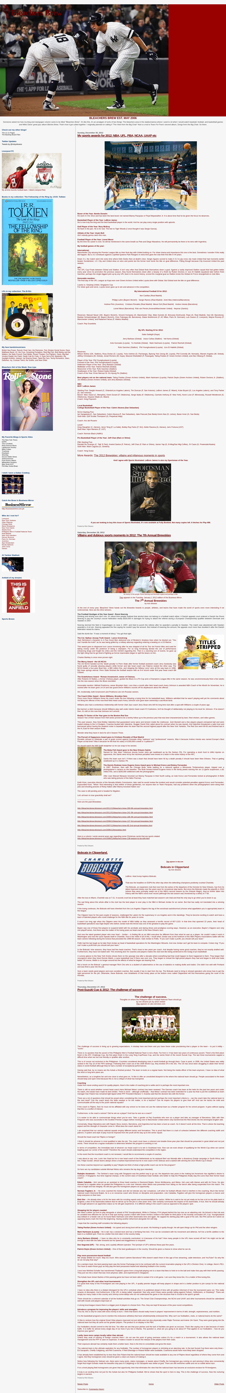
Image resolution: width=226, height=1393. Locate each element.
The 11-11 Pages (8, 133)
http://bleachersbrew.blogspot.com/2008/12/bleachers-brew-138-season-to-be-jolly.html (113, 838)
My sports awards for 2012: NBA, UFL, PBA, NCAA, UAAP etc (116, 135)
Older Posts (219, 1384)
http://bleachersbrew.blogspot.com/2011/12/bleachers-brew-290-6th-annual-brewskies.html (115, 808)
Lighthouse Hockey (9, 447)
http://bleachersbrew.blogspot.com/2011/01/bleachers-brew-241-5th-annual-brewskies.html (115, 812)
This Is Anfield (7, 444)
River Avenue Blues (9, 445)
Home (151, 1384)
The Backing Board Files (11, 135)
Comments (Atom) (96, 1389)
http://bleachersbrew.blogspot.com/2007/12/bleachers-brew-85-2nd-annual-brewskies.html (114, 825)
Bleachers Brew (36, 12)
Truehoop (5, 451)
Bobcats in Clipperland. (92, 852)
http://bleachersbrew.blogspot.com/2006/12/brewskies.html (101, 830)
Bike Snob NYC (8, 464)
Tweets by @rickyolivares (12, 144)
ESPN (4, 442)
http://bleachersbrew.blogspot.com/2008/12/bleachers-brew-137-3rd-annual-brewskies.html (115, 821)
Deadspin (5, 453)
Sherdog (5, 455)
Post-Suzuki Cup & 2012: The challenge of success (110, 989)
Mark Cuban (6, 449)
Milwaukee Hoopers (9, 462)
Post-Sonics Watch (9, 460)
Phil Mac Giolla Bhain (10, 466)
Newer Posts (82, 1384)
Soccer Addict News (9, 457)
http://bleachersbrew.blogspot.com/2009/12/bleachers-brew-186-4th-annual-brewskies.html (115, 817)
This (121, 597)
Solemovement (7, 458)
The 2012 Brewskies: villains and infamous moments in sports (129, 455)
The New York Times (9, 440)
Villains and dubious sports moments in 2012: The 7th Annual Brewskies (124, 535)
